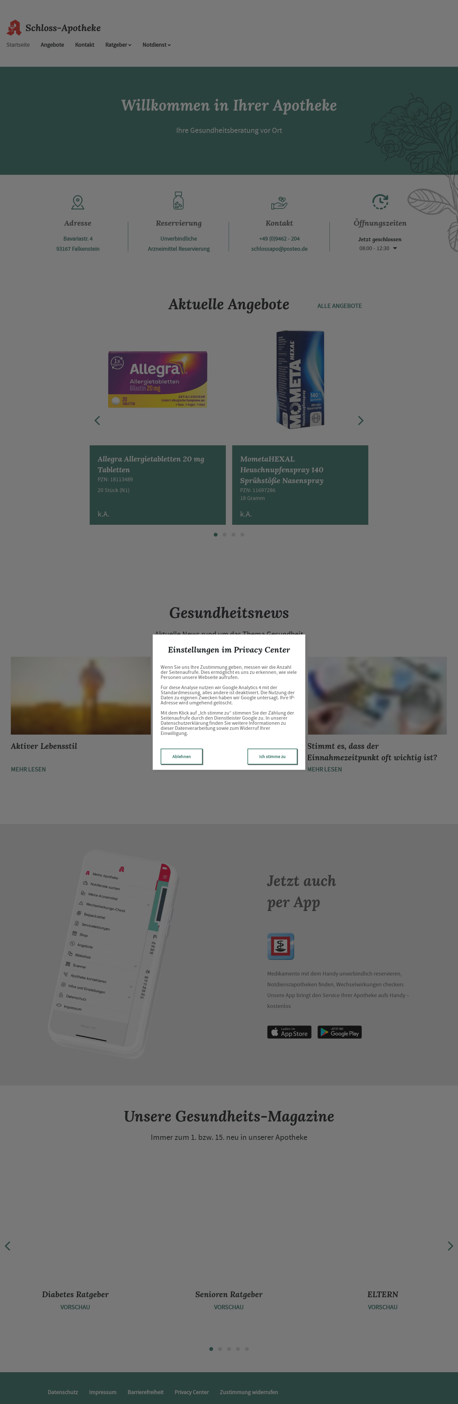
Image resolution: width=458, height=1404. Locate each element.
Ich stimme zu (272, 756)
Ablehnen (181, 756)
